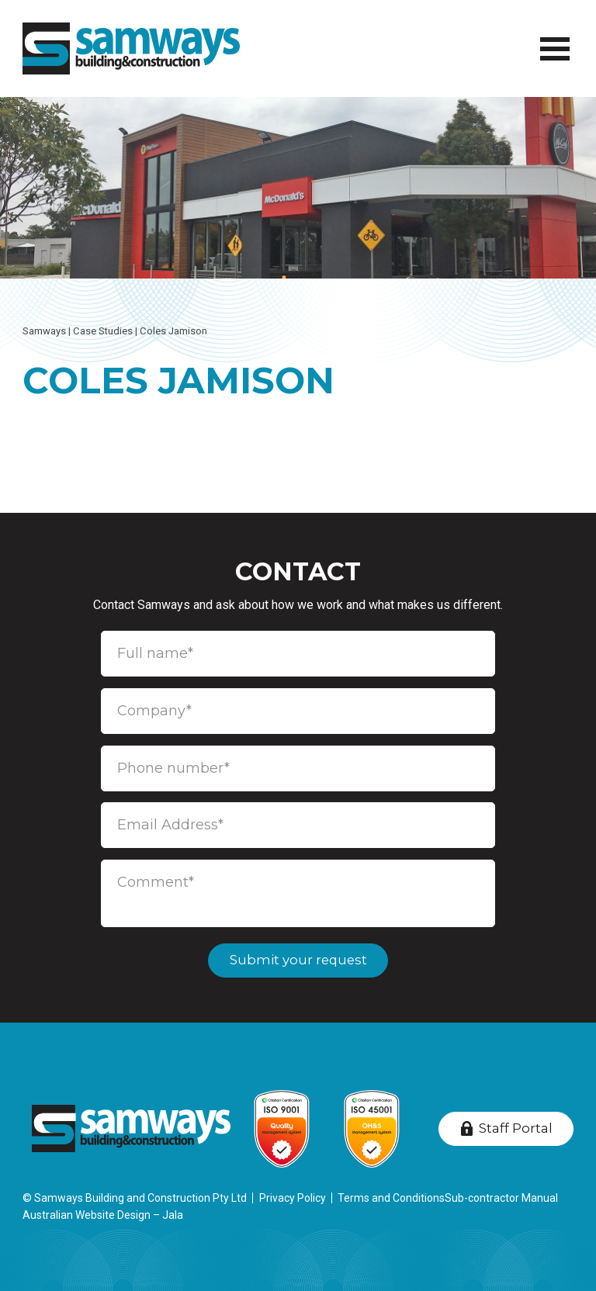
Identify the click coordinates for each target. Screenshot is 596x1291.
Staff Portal (516, 1128)
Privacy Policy (292, 1198)
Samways (44, 331)
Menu (552, 39)
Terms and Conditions (391, 1198)
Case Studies (103, 331)
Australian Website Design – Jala (103, 1215)
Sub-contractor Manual (501, 1198)
